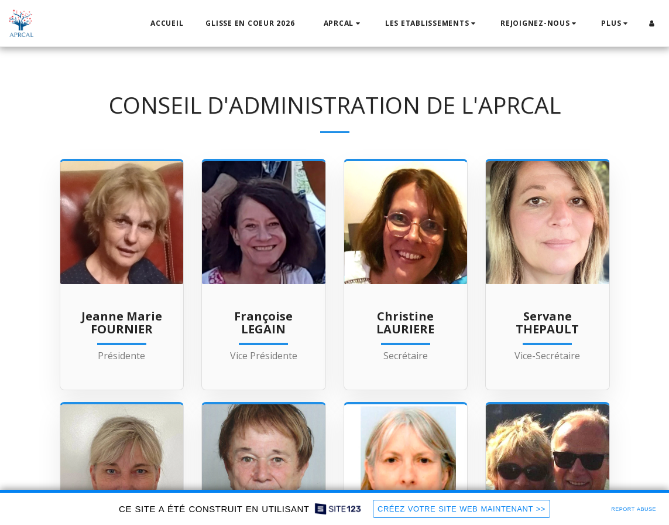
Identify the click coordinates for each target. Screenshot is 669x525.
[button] (343, 23)
